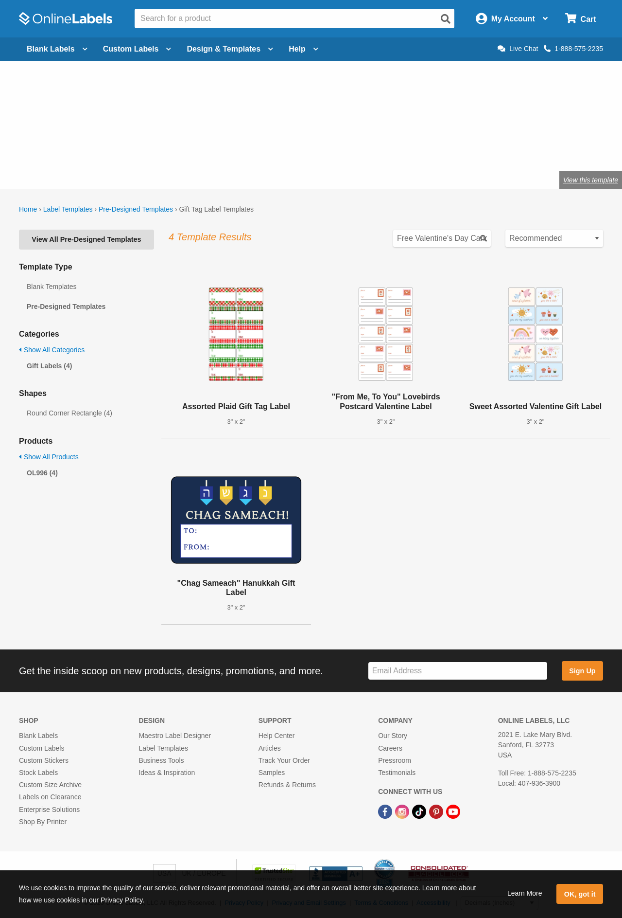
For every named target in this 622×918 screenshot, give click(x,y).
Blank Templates (51, 286)
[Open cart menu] (580, 19)
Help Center (277, 735)
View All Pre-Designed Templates (86, 239)
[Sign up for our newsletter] (457, 671)
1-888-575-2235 (573, 49)
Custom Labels (41, 748)
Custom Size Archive (50, 785)
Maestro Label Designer (174, 735)
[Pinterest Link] (437, 811)
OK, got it (580, 894)
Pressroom (394, 760)
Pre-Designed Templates (136, 209)
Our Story (392, 735)
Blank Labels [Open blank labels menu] (57, 49)
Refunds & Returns (287, 785)
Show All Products (49, 457)
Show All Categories (52, 350)
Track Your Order (284, 760)
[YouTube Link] (453, 811)
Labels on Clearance (50, 797)
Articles (270, 748)
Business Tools (161, 760)
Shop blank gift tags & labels (206, 148)
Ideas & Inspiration (166, 772)
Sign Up (582, 671)
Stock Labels (38, 772)
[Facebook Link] (386, 811)
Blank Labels (38, 735)
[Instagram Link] (403, 811)
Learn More (524, 893)
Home (28, 209)
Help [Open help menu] (303, 49)
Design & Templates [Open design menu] (230, 49)
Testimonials (396, 772)
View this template (590, 180)
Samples (272, 772)
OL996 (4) (42, 473)
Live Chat (518, 48)
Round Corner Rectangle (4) (69, 413)
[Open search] (445, 19)
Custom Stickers (44, 760)
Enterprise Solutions (49, 809)
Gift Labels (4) (49, 366)
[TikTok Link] (420, 811)
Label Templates (68, 209)
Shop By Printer (43, 822)
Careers (390, 748)
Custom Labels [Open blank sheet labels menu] (137, 49)
